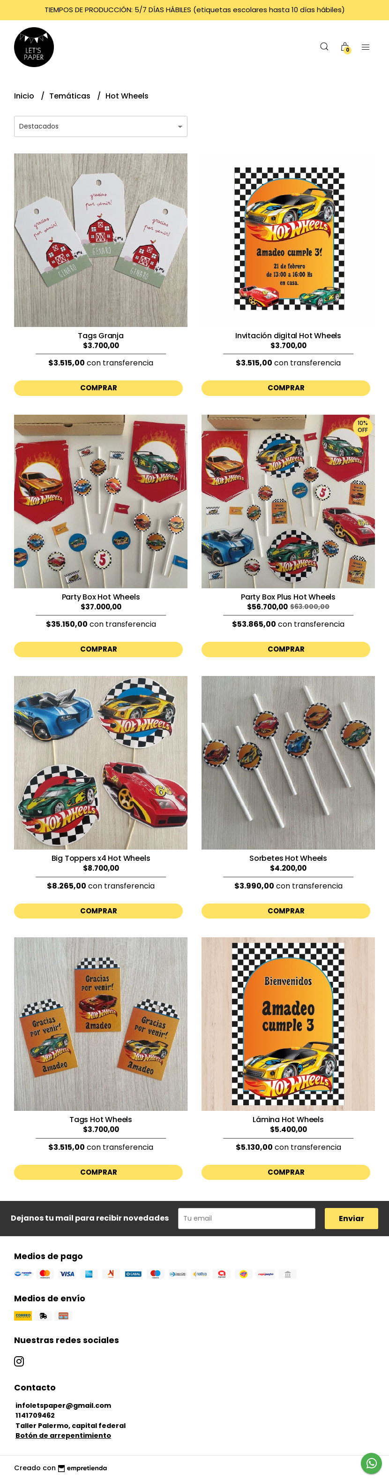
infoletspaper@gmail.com (63, 1405)
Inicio (25, 96)
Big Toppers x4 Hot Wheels (101, 858)
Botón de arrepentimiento (63, 1435)
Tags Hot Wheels (100, 1119)
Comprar (98, 388)
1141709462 (35, 1415)
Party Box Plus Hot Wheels (288, 597)
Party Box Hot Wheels (101, 597)
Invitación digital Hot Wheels (288, 335)
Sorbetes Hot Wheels (288, 858)
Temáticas (70, 96)
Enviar (351, 1218)
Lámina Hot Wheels (288, 1119)
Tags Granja (101, 335)
